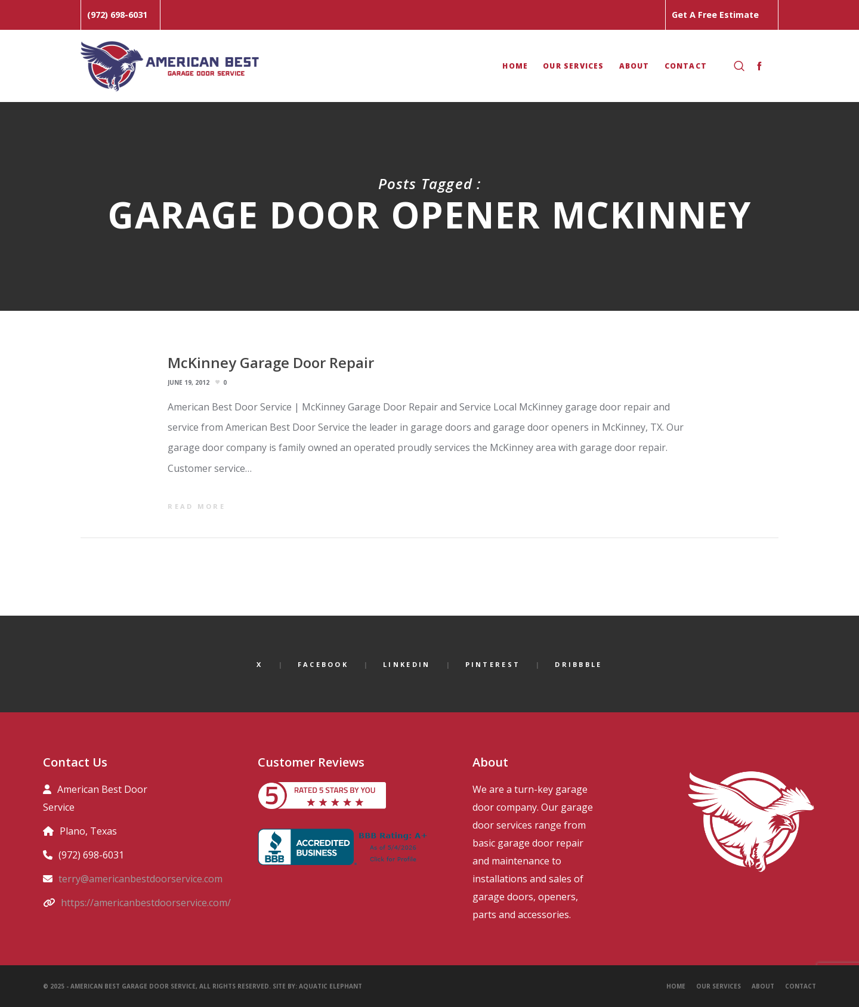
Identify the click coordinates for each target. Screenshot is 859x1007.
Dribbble (578, 664)
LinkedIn (406, 664)
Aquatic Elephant (331, 986)
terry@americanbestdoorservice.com (140, 878)
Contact (800, 986)
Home (675, 986)
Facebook (323, 664)
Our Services (718, 986)
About (763, 986)
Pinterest (493, 664)
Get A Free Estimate (715, 14)
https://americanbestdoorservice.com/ (146, 902)
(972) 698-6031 (117, 14)
